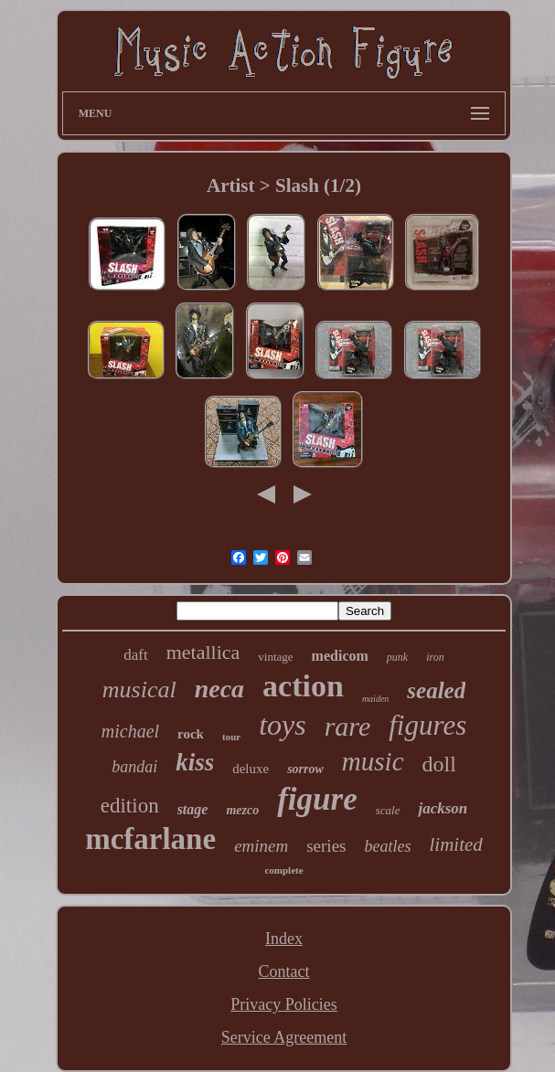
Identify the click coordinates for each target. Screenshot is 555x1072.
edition (130, 805)
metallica (203, 652)
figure (317, 799)
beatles (387, 846)
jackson (442, 808)
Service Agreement (284, 1037)
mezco (242, 810)
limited (455, 844)
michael (130, 731)
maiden (375, 699)
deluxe (250, 768)
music (373, 761)
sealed (436, 690)
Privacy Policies (283, 1004)
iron (435, 657)
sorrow (305, 769)
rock (190, 734)
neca (219, 688)
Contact (283, 971)
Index (284, 938)
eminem (261, 845)
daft (135, 654)
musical (139, 689)
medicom (340, 655)
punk (397, 657)
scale (388, 810)
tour (231, 736)
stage (192, 809)
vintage (275, 656)
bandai (134, 767)
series (326, 845)
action (303, 686)
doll (439, 764)
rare (348, 726)
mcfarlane (150, 839)
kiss (195, 762)
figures (427, 725)
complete (283, 870)
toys (282, 724)
